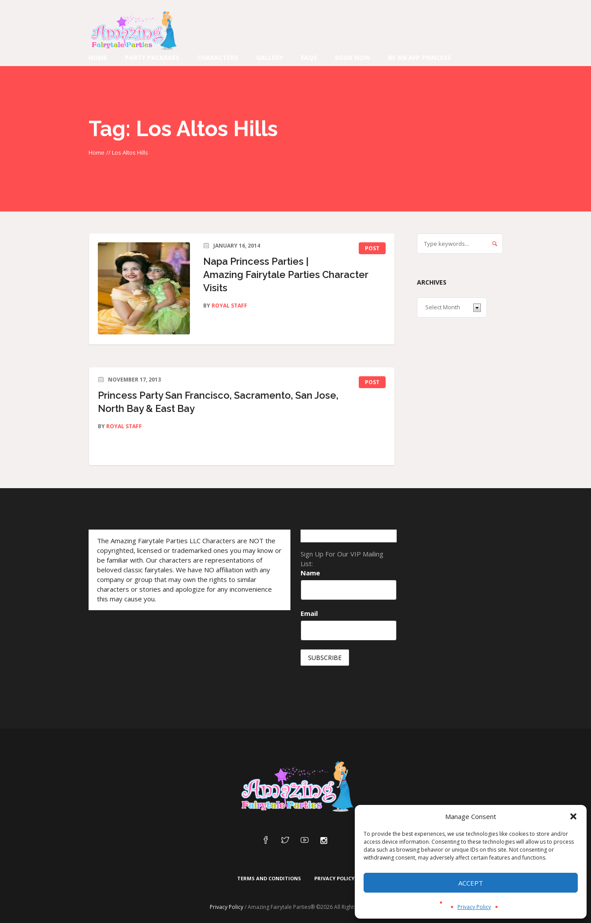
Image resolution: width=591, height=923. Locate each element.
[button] (573, 816)
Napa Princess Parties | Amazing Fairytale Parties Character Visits (285, 274)
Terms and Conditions (269, 878)
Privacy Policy (474, 907)
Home (96, 152)
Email (309, 613)
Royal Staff (229, 305)
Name (310, 572)
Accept (470, 883)
